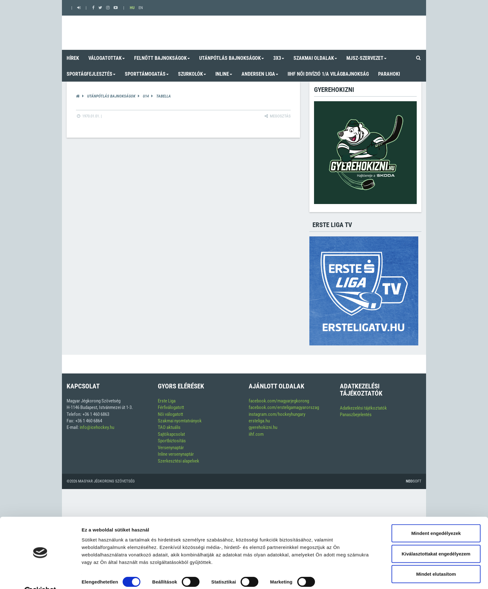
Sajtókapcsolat (171, 434)
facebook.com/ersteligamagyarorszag (284, 407)
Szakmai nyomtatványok (180, 421)
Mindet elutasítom (436, 559)
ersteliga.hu (259, 421)
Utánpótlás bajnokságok (111, 96)
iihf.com (256, 434)
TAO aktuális (169, 427)
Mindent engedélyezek (436, 518)
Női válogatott (170, 414)
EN (140, 7)
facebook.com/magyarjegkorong (279, 401)
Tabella (163, 96)
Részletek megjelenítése (109, 576)
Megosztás (277, 116)
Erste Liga (167, 401)
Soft (413, 481)
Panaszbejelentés (356, 414)
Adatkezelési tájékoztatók (363, 408)
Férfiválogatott (171, 407)
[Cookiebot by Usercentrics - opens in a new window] (40, 577)
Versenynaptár (171, 447)
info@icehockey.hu (97, 427)
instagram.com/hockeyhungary (277, 414)
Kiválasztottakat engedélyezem (436, 539)
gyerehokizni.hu (263, 427)
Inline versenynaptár (176, 454)
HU (132, 7)
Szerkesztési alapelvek (178, 461)
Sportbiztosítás (172, 441)
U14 (146, 96)
